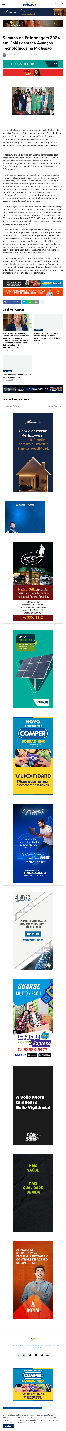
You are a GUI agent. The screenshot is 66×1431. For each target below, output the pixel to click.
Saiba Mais (30, 1422)
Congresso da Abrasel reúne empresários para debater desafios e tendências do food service (47, 337)
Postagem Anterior (12, 406)
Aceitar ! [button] (8, 1426)
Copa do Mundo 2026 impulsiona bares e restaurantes (17, 375)
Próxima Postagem (54, 406)
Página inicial (8, 33)
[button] (3, 4)
